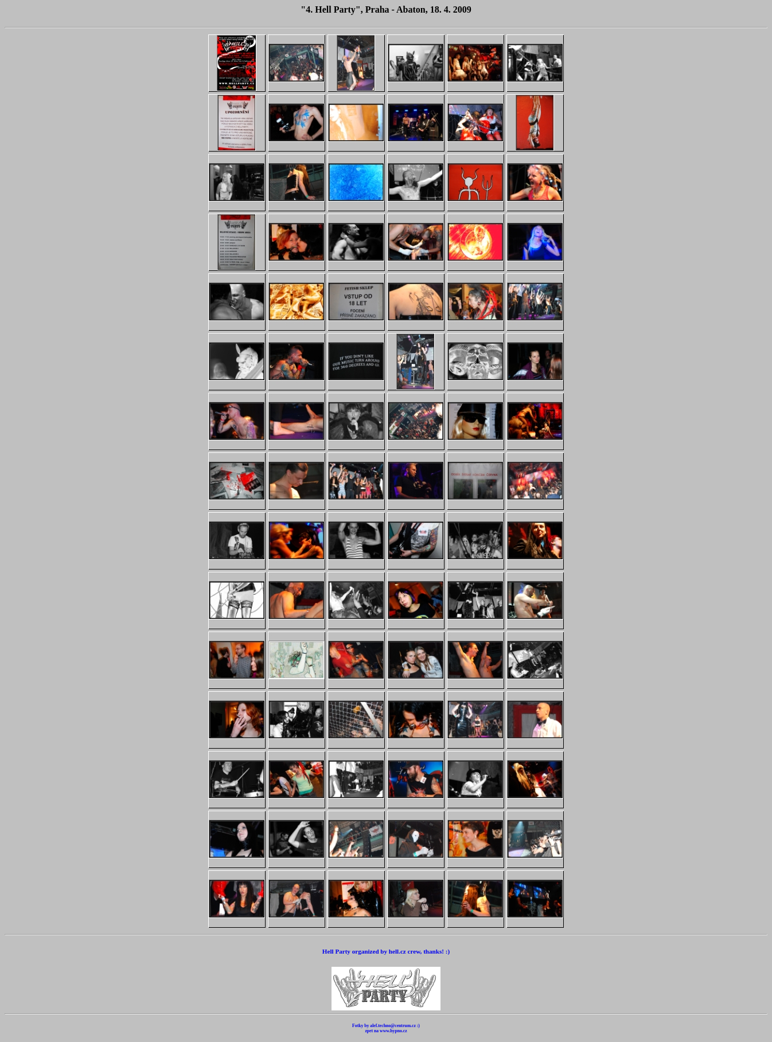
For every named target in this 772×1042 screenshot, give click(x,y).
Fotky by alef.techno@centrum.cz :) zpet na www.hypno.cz (386, 1028)
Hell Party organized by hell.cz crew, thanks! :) (386, 951)
